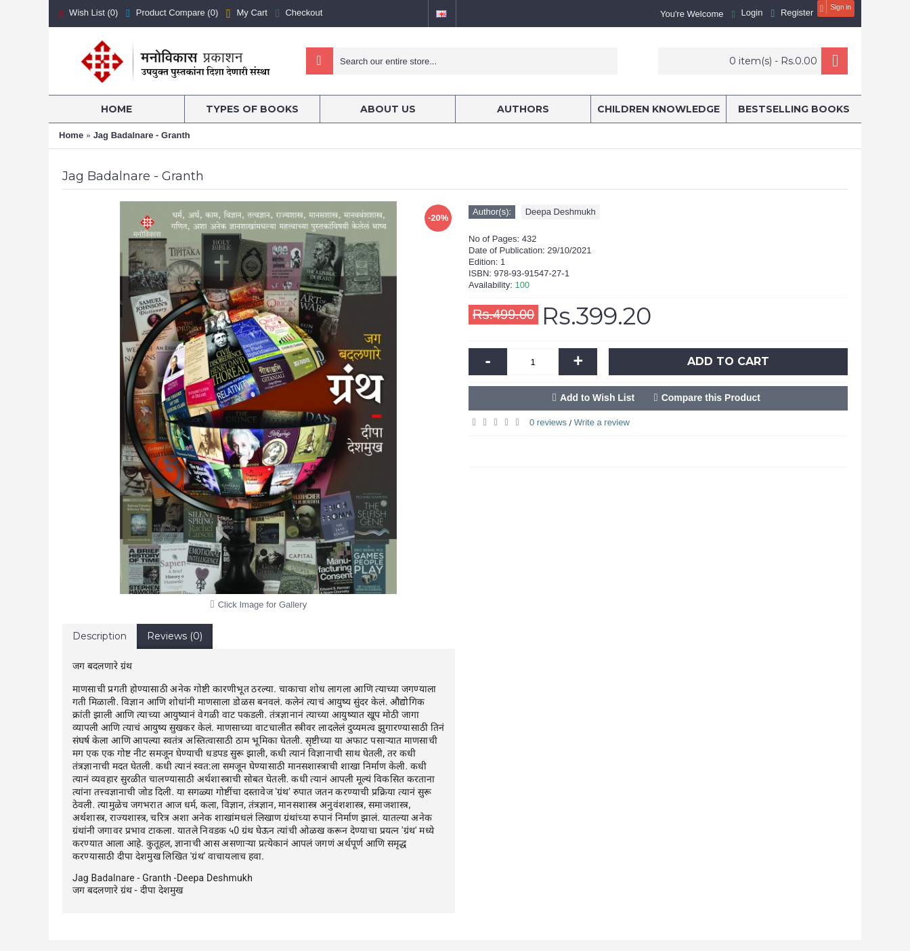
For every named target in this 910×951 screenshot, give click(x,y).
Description (99, 636)
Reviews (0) (174, 636)
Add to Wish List (597, 397)
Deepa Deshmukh (560, 212)
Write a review (602, 422)
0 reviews (548, 422)
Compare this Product (711, 397)
